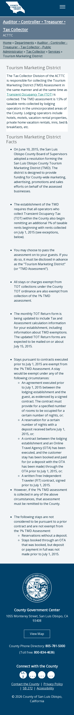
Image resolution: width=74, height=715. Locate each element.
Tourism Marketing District (23, 56)
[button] (62, 7)
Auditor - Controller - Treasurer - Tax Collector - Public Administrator (35, 47)
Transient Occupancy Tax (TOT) (30, 94)
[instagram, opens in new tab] (51, 675)
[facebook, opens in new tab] (23, 674)
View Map (40, 633)
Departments (24, 43)
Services (54, 51)
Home (7, 43)
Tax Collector (35, 51)
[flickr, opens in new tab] (42, 675)
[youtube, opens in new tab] (32, 674)
